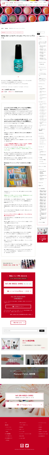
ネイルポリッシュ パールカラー (43, 110)
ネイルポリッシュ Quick (43, 123)
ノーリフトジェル (9, 429)
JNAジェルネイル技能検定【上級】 (43, 197)
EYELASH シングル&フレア (43, 179)
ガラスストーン (43, 143)
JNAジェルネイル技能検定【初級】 (43, 191)
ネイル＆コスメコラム (42, 422)
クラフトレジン (42, 83)
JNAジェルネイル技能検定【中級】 (43, 194)
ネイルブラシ (41, 133)
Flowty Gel (42, 64)
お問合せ (45, 2)
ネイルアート (41, 136)
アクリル (40, 86)
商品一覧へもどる (18, 322)
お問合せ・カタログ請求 (43, 431)
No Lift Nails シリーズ (43, 89)
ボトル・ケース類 (42, 166)
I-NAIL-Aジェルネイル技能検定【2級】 (43, 214)
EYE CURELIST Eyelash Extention (43, 172)
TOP (6, 422)
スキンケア (41, 182)
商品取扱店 (21, 427)
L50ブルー (26, 200)
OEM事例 (7, 440)
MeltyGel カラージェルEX (43, 56)
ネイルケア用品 (43, 159)
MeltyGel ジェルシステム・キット (43, 50)
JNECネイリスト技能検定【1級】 (43, 206)
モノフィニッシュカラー (43, 70)
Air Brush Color (43, 154)
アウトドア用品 (42, 222)
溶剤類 (7, 431)
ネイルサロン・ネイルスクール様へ (25, 433)
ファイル (41, 161)
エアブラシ (41, 149)
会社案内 (31, 2)
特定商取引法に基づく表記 (43, 433)
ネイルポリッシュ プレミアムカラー (43, 120)
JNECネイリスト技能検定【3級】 (43, 200)
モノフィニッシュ (42, 67)
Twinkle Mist (42, 138)
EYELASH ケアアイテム (43, 176)
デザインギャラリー (22, 422)
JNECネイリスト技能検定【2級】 (43, 203)
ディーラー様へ (22, 431)
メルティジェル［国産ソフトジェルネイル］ (42, 43)
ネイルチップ (41, 146)
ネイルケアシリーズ (43, 126)
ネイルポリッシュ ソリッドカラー (43, 113)
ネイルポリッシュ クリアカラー (43, 107)
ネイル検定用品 (42, 188)
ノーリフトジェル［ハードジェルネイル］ (42, 74)
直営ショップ (21, 429)
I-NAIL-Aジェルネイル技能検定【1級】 (43, 218)
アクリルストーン (43, 140)
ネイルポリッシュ (42, 101)
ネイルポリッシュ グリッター (43, 117)
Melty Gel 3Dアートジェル (43, 47)
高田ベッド (41, 185)
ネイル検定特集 (10, 2)
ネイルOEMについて (8, 438)
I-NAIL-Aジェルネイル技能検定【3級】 (43, 210)
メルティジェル (8, 427)
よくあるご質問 (22, 438)
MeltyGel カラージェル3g (43, 53)
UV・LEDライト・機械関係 (42, 130)
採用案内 (36, 2)
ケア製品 (40, 157)
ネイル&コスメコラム (19, 2)
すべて (40, 38)
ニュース (40, 2)
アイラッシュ (41, 169)
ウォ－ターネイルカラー (43, 104)
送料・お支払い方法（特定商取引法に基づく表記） (21, 314)
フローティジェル (42, 62)
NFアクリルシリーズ (43, 92)
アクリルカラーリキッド (43, 95)
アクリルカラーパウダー (43, 98)
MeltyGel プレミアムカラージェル (43, 59)
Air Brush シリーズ (43, 152)
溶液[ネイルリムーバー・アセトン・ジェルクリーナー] (42, 79)
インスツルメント (43, 163)
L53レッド (6, 202)
